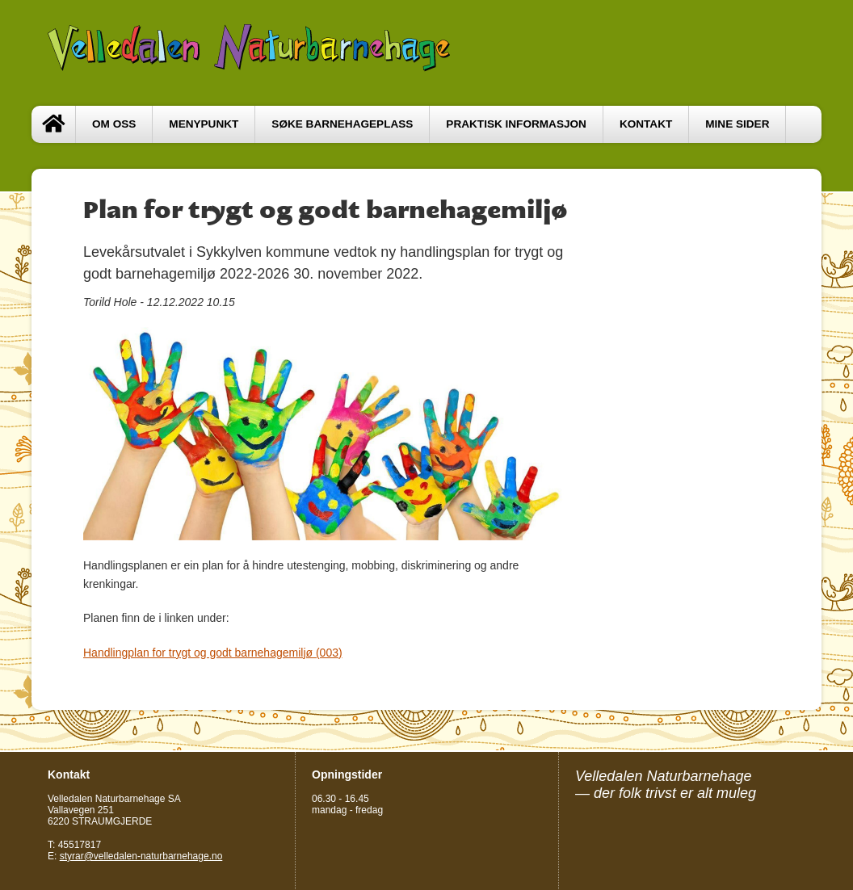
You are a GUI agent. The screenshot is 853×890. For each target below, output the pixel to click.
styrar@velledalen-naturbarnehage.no (141, 856)
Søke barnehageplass (342, 124)
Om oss (114, 124)
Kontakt (646, 124)
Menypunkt (203, 124)
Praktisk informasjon (516, 124)
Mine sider (737, 124)
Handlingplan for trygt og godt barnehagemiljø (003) (212, 652)
